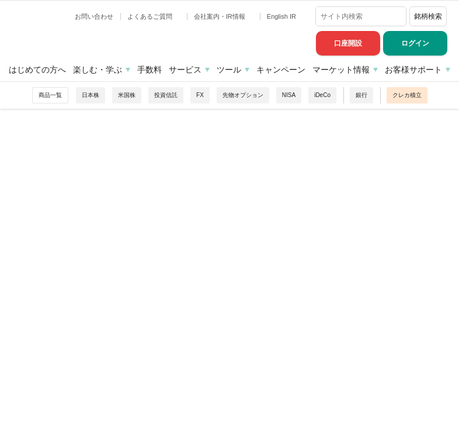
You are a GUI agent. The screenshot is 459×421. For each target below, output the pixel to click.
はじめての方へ (37, 69)
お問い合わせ (94, 16)
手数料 (149, 69)
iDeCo (322, 95)
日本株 (90, 95)
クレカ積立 (407, 95)
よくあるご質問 (150, 16)
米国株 (126, 95)
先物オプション (242, 95)
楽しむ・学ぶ (97, 69)
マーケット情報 (341, 69)
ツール (229, 69)
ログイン (415, 43)
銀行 (361, 95)
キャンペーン (280, 69)
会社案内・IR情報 (220, 16)
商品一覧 (50, 95)
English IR (282, 16)
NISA (288, 95)
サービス (185, 69)
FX (200, 95)
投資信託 (166, 95)
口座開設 (348, 43)
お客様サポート (413, 69)
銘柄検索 (428, 16)
